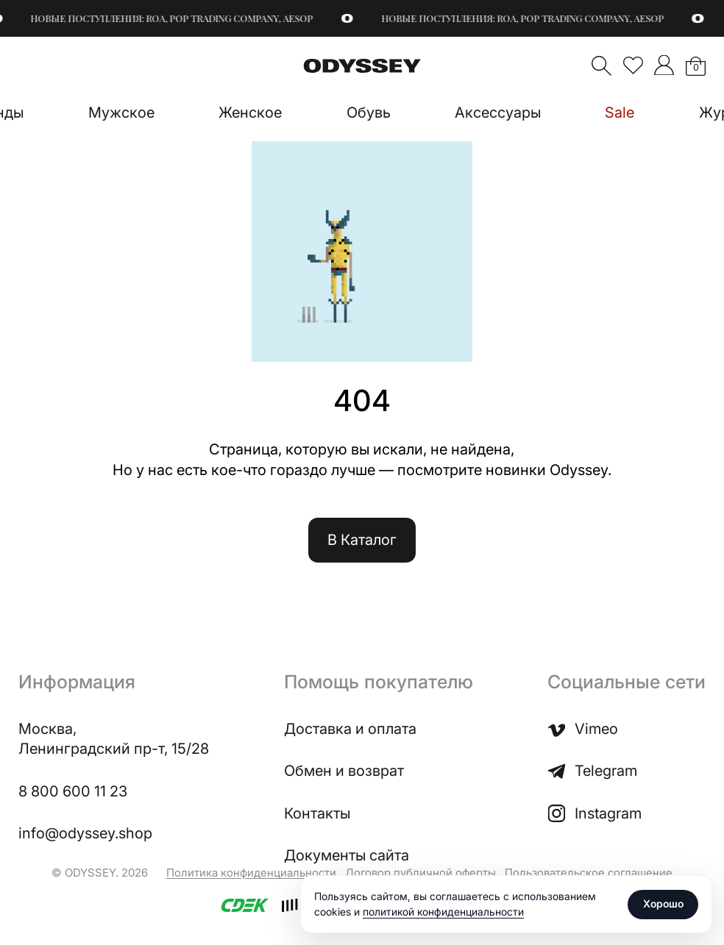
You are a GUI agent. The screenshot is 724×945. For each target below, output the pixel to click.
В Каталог (362, 540)
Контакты (317, 813)
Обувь (369, 112)
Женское (250, 112)
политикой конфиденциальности (443, 911)
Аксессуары (498, 112)
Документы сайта (346, 855)
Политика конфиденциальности (251, 873)
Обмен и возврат (344, 771)
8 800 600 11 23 (72, 791)
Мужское (121, 112)
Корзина (695, 67)
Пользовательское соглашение (588, 873)
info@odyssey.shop (85, 833)
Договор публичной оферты (420, 873)
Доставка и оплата (350, 729)
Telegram (592, 771)
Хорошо (663, 903)
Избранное (633, 65)
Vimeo (582, 729)
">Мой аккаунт (664, 65)
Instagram (594, 814)
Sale (619, 112)
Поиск (601, 66)
